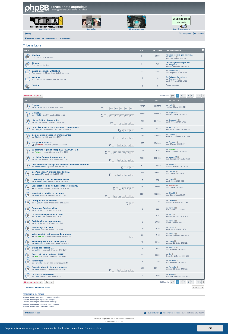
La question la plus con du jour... (48, 214)
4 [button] (188, 95)
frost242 (172, 186)
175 (119, 196)
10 (126, 123)
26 (132, 270)
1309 (111, 108)
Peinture (36, 77)
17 (126, 145)
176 (124, 196)
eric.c (171, 214)
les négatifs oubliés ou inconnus (48, 193)
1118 (131, 116)
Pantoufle (38, 263)
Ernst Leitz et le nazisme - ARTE (47, 254)
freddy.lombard (40, 167)
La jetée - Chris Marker (43, 274)
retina (37, 195)
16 (122, 145)
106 (124, 153)
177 (128, 196)
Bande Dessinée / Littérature (46, 71)
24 (126, 270)
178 (132, 196)
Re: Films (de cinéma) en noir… (179, 63)
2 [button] (181, 95)
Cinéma (35, 63)
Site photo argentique (136, 29)
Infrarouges (37, 261)
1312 (126, 108)
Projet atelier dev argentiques (46, 221)
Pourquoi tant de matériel (44, 200)
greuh (37, 269)
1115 (116, 116)
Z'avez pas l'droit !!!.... (43, 248)
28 (119, 175)
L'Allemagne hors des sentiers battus (50, 179)
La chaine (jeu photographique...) (48, 157)
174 (115, 196)
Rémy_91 (38, 130)
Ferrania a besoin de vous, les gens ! (50, 267)
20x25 (37, 122)
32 (132, 175)
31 (129, 175)
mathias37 (39, 174)
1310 (116, 108)
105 (119, 153)
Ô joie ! (35, 105)
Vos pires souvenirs (41, 142)
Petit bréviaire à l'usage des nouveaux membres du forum (60, 164)
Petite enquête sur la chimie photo (49, 241)
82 (129, 160)
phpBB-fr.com (118, 321)
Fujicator (38, 152)
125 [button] (199, 95)
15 (119, 145)
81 (126, 160)
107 (128, 153)
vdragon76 (173, 65)
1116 (121, 116)
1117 (126, 116)
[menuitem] (27, 34)
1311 (121, 108)
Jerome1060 (173, 79)
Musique (36, 55)
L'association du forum (47, 29)
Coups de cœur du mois (181, 29)
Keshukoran (173, 71)
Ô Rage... (36, 113)
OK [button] (210, 328)
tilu (170, 254)
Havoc (171, 179)
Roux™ (38, 107)
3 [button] (184, 95)
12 (132, 123)
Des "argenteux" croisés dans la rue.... (51, 172)
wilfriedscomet (40, 181)
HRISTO (38, 115)
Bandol (37, 230)
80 (122, 160)
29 (122, 175)
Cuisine (35, 85)
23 (122, 270)
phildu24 (172, 57)
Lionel (40, 145)
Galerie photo (91, 29)
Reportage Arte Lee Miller (44, 208)
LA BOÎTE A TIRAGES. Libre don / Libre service (55, 127)
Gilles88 (172, 135)
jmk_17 (41, 236)
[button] (172, 96)
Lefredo (172, 200)
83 (132, 160)
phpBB (106, 318)
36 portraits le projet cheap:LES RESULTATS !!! (55, 150)
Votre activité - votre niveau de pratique (51, 234)
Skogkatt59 (173, 120)
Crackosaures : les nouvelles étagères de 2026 (55, 186)
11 (129, 123)
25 (129, 270)
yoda (171, 105)
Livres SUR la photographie (45, 120)
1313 (131, 108)
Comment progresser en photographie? (51, 135)
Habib (37, 277)
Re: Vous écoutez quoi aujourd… (179, 55)
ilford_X (38, 210)
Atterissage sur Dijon (42, 227)
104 (115, 153)
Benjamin (172, 142)
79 (119, 160)
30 (126, 175)
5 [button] (191, 95)
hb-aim (171, 164)
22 (119, 270)
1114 (111, 116)
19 (132, 145)
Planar (171, 274)
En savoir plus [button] (93, 328)
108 (132, 153)
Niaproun (172, 112)
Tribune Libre (32, 45)
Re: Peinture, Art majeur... (176, 77)
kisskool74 (173, 157)
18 (129, 145)
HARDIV (172, 172)
